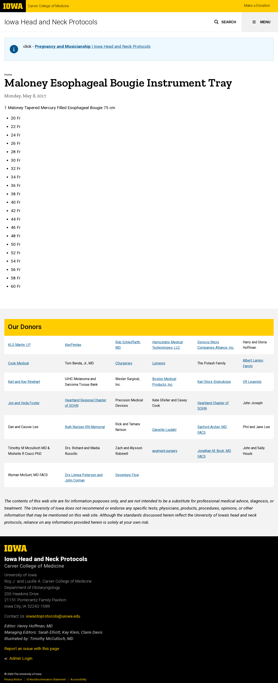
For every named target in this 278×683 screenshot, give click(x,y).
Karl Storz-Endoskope (214, 382)
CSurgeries (123, 363)
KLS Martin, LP (19, 345)
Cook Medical (18, 363)
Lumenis (158, 363)
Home (8, 74)
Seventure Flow (127, 475)
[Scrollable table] (139, 403)
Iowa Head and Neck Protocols (51, 21)
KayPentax (73, 345)
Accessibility (78, 679)
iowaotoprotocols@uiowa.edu (53, 616)
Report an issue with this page (31, 648)
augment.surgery (164, 451)
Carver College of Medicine (48, 6)
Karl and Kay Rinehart (24, 382)
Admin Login (20, 658)
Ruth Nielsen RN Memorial (85, 427)
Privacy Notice (13, 679)
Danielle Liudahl (164, 429)
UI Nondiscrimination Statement (46, 679)
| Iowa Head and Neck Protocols (93, 46)
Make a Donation (257, 5)
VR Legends (252, 382)
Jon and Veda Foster (24, 403)
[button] (225, 22)
